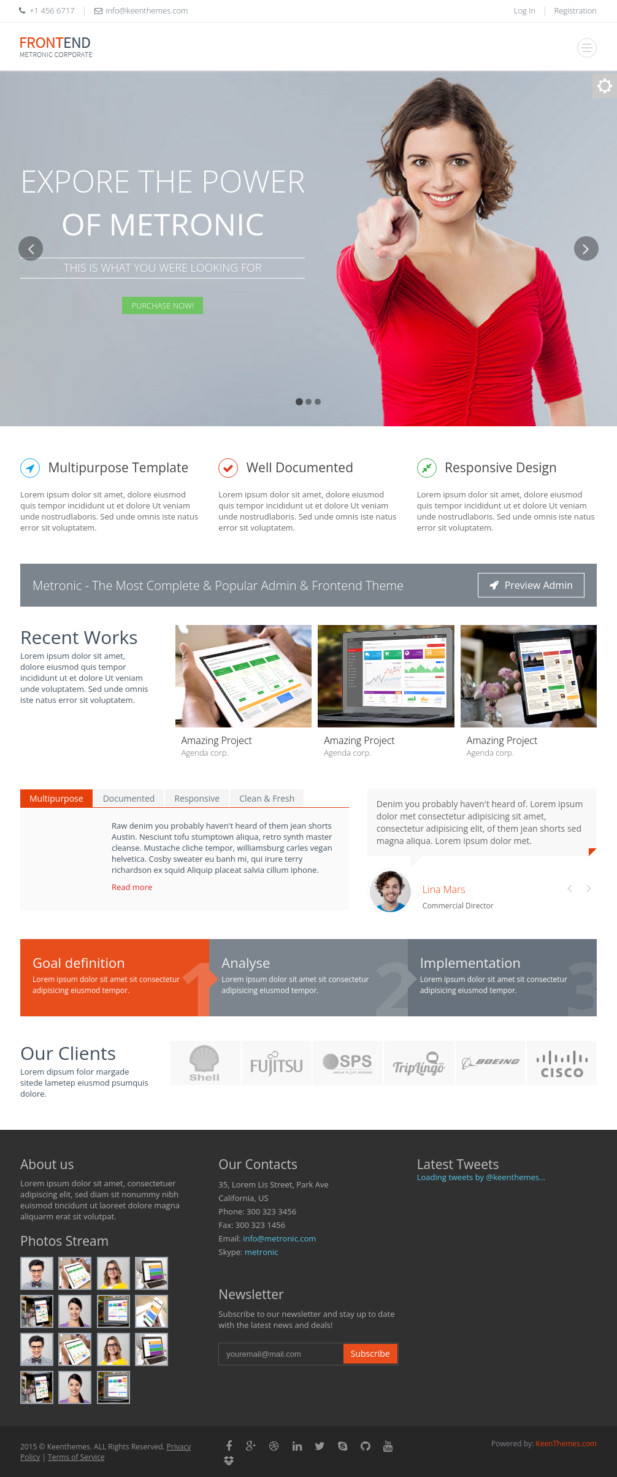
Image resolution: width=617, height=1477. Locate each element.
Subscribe (370, 1353)
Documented (129, 798)
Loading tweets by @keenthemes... (481, 1177)
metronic (261, 1251)
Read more (132, 886)
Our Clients (68, 1052)
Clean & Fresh (266, 798)
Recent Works (79, 637)
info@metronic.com (279, 1238)
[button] (31, 331)
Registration (575, 10)
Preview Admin (531, 585)
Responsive (197, 798)
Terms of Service (76, 1457)
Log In (524, 10)
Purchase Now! (162, 305)
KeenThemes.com (566, 1443)
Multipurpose (56, 798)
